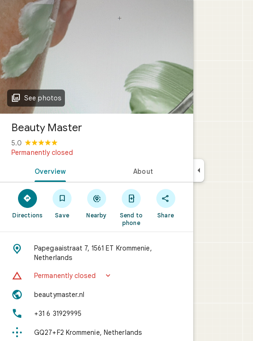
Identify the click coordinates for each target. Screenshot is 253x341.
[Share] (165, 203)
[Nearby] (97, 203)
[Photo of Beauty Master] (96, 57)
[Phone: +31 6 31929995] (96, 313)
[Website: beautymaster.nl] (96, 294)
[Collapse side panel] (198, 170)
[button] (96, 275)
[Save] (62, 203)
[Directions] (27, 203)
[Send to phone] (131, 207)
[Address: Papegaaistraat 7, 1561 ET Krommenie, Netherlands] (96, 253)
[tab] (48, 170)
